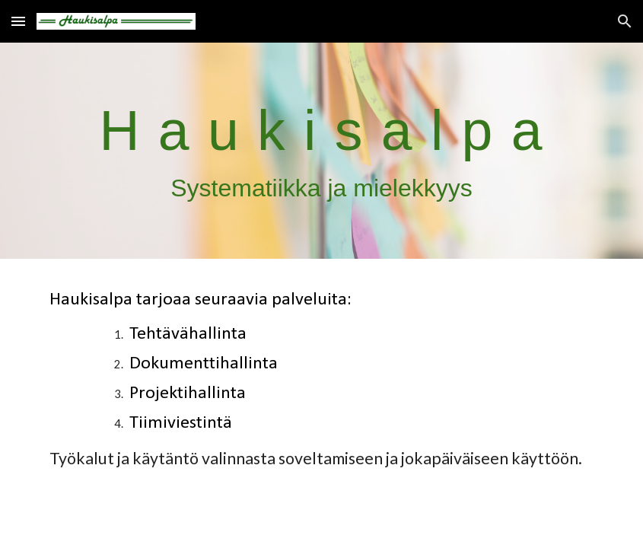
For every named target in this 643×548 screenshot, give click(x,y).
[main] (321, 151)
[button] (18, 21)
